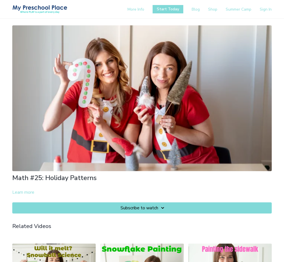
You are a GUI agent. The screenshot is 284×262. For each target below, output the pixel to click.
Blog (196, 9)
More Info (135, 9)
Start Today (168, 9)
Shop (212, 9)
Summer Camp (238, 9)
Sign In (266, 9)
